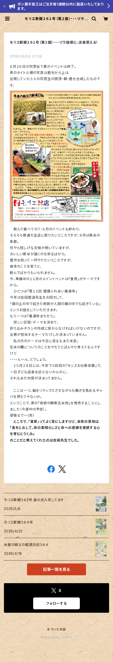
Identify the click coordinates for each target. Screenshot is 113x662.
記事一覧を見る (56, 569)
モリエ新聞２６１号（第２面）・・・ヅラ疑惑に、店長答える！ (54, 42)
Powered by (56, 637)
